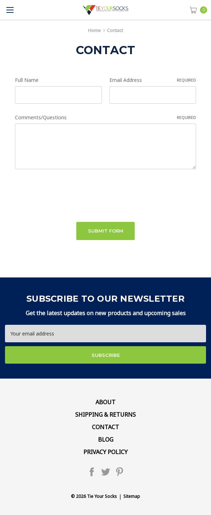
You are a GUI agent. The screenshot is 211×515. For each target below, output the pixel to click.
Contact (105, 427)
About (105, 402)
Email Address (152, 80)
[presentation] (69, 193)
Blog (105, 439)
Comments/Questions (105, 117)
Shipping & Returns (105, 414)
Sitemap (131, 496)
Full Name (26, 80)
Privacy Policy (105, 452)
